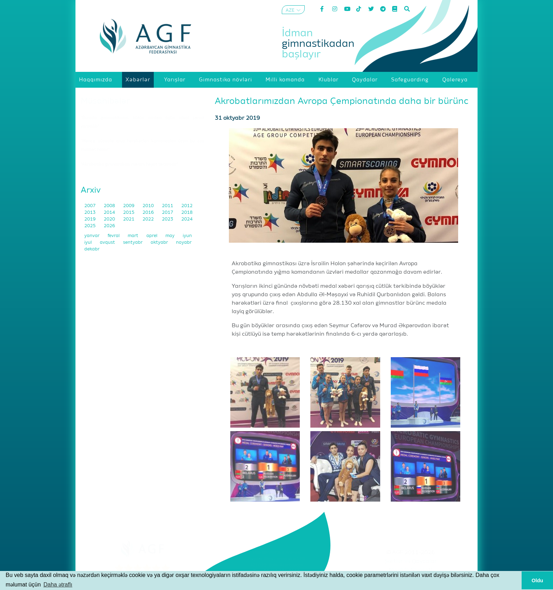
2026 (109, 226)
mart (133, 236)
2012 (187, 206)
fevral (114, 236)
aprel (152, 236)
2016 (148, 212)
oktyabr (160, 242)
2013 (90, 212)
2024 (187, 219)
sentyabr (133, 242)
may (170, 236)
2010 (148, 206)
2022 (148, 219)
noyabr (184, 242)
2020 (110, 219)
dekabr (91, 249)
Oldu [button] (537, 580)
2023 (168, 219)
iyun (187, 236)
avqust (108, 242)
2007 (90, 206)
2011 (168, 206)
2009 (129, 206)
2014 (110, 212)
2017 (168, 212)
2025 (90, 226)
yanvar (92, 236)
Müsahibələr (105, 101)
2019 (90, 219)
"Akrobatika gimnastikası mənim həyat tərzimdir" (129, 164)
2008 (110, 206)
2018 (187, 212)
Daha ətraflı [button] (57, 585)
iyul (88, 242)
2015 (129, 212)
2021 (129, 219)
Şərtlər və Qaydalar (410, 561)
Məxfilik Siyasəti (410, 570)
